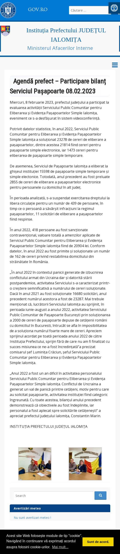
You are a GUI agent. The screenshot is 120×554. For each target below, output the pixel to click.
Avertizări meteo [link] (27, 508)
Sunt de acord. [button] (98, 542)
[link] (114, 8)
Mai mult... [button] (60, 547)
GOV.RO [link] (37, 9)
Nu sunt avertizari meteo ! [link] (32, 517)
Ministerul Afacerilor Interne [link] (60, 48)
